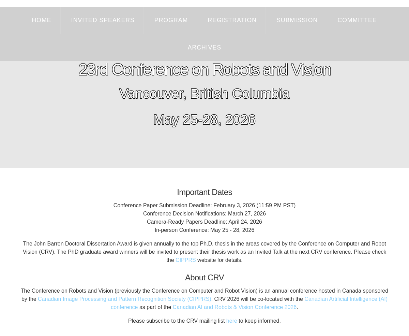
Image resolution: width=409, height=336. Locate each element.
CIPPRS (186, 260)
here (231, 321)
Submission (297, 20)
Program (171, 20)
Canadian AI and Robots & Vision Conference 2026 (235, 307)
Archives (204, 47)
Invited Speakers (103, 20)
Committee (357, 20)
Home (41, 20)
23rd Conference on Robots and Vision (204, 69)
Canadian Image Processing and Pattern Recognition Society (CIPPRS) (124, 299)
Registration (232, 20)
